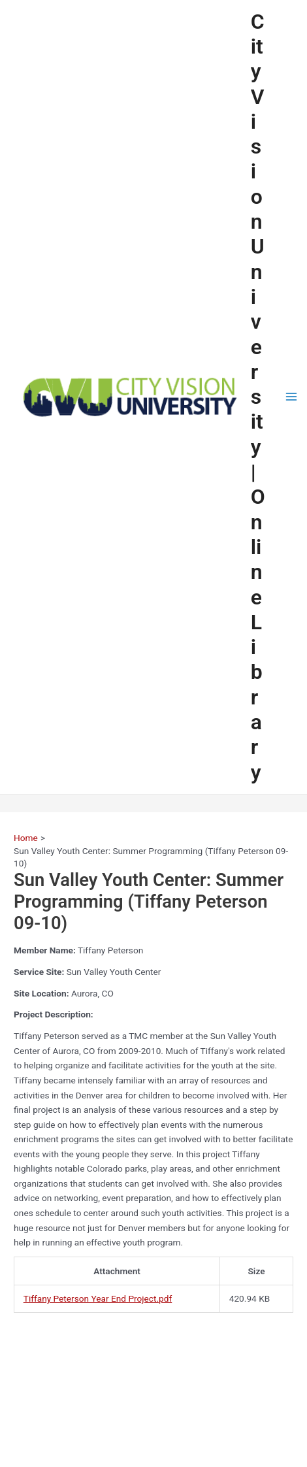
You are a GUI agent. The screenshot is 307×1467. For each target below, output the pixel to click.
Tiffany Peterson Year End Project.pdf (98, 1298)
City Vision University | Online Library (258, 397)
